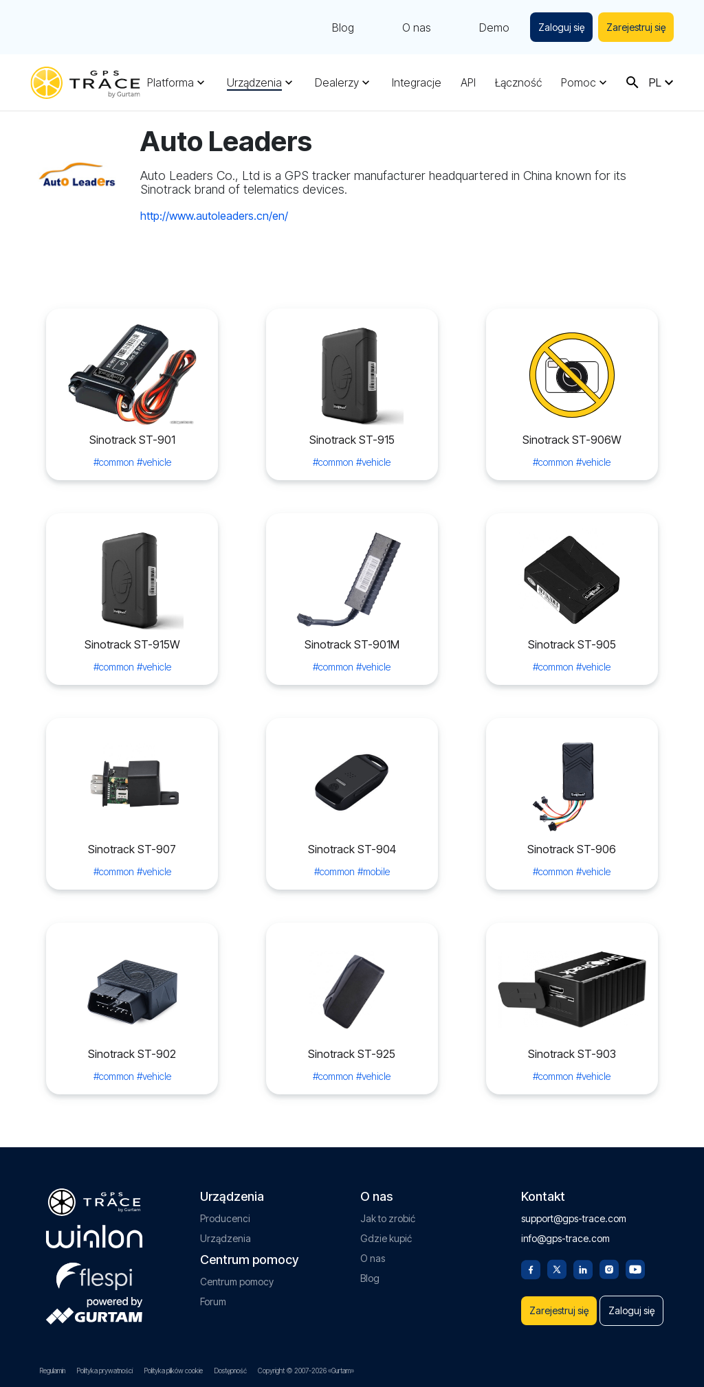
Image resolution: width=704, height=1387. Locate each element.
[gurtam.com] (94, 1197)
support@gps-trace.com (573, 1179)
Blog (338, 27)
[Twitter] (556, 1229)
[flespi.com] (94, 1234)
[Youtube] (635, 1229)
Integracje (416, 82)
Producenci (225, 1179)
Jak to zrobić (387, 1179)
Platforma (170, 82)
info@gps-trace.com (565, 1199)
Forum (213, 1262)
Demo (489, 27)
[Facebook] (530, 1229)
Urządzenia (254, 82)
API (468, 82)
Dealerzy (337, 82)
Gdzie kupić (386, 1199)
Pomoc (578, 82)
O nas (411, 27)
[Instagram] (609, 1229)
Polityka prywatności (104, 1370)
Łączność (518, 82)
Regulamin (52, 1370)
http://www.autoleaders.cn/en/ (214, 216)
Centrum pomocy (237, 1242)
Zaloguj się (557, 27)
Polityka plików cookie (173, 1370)
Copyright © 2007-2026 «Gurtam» (306, 1370)
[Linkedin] (583, 1229)
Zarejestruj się (634, 27)
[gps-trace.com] (85, 83)
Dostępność (230, 1370)
